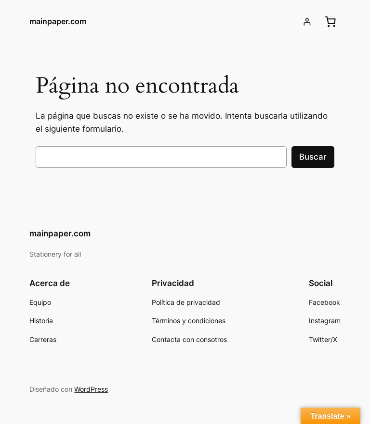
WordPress (91, 389)
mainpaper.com (57, 21)
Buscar (313, 157)
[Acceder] (307, 22)
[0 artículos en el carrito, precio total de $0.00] (330, 22)
